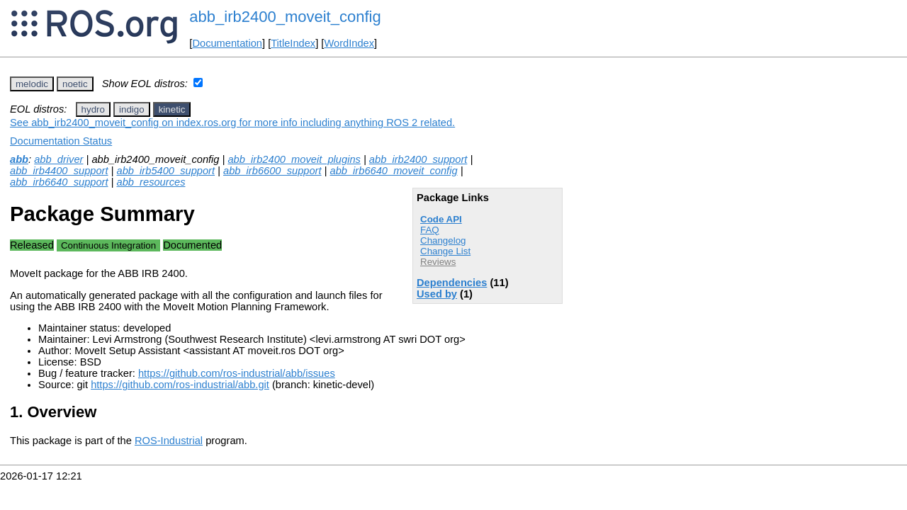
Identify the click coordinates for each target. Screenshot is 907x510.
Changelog (443, 240)
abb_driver (58, 159)
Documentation (227, 43)
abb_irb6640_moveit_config (394, 170)
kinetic (172, 109)
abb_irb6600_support (272, 170)
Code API (441, 219)
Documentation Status (61, 141)
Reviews (438, 261)
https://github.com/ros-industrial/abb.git (180, 384)
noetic (75, 84)
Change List (445, 251)
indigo (132, 109)
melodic (32, 84)
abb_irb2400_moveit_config (285, 17)
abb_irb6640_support (59, 182)
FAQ (429, 230)
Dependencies (452, 282)
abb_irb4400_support (59, 170)
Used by (437, 294)
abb (19, 159)
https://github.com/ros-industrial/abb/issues (236, 373)
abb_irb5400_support (166, 170)
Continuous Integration (108, 245)
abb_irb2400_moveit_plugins (293, 159)
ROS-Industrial (169, 440)
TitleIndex (293, 43)
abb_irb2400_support (418, 159)
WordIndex (349, 43)
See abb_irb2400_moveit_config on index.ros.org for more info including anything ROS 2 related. (232, 122)
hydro (93, 109)
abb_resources (151, 182)
